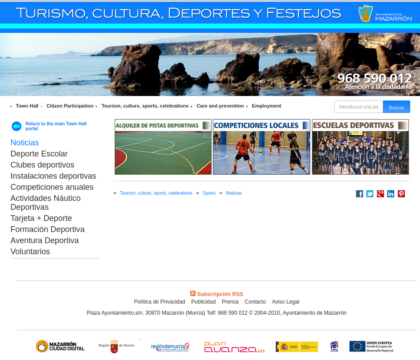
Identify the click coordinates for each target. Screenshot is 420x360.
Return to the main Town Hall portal (56, 126)
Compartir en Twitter (369, 193)
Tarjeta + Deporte (41, 218)
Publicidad (203, 302)
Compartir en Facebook (359, 193)
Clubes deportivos (43, 164)
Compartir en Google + (380, 193)
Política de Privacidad (159, 302)
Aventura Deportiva (45, 240)
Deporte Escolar (39, 153)
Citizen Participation (70, 105)
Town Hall (27, 105)
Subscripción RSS (216, 294)
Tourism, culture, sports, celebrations (144, 105)
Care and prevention (220, 105)
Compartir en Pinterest (401, 193)
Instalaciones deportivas (53, 176)
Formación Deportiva (48, 229)
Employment (266, 105)
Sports (209, 193)
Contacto (255, 302)
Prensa (230, 302)
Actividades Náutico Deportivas (46, 203)
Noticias (25, 142)
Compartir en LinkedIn (390, 193)
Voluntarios (30, 251)
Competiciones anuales (52, 187)
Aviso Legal (286, 302)
